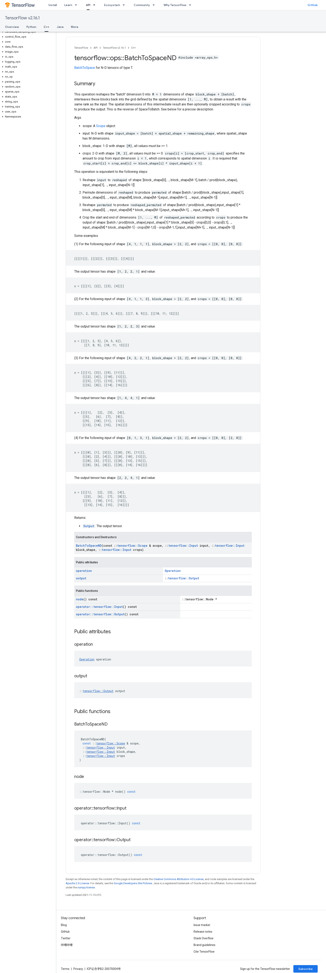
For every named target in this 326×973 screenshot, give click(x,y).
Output (88, 526)
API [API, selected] (88, 5)
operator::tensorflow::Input (99, 607)
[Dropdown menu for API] (95, 5)
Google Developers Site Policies (133, 883)
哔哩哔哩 (67, 945)
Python (31, 27)
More (74, 27)
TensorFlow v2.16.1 (22, 18)
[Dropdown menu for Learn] (77, 5)
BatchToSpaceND (89, 546)
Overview (12, 27)
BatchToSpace (84, 68)
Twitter (65, 938)
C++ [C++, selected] (46, 27)
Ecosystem (112, 5)
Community (142, 5)
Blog (64, 925)
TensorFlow (81, 47)
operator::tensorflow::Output (100, 614)
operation (84, 571)
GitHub (312, 5)
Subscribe (305, 969)
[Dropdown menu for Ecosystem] (125, 5)
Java (60, 27)
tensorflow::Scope (132, 546)
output (81, 578)
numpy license (86, 887)
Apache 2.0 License (77, 883)
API (96, 47)
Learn (68, 5)
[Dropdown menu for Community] (155, 5)
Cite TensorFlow (204, 951)
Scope (100, 126)
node (79, 599)
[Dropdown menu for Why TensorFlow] (191, 5)
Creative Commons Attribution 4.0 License (178, 879)
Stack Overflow (204, 938)
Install (52, 5)
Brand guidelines (204, 945)
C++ (133, 47)
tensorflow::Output (183, 578)
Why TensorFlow (175, 5)
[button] (27, 31)
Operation (173, 571)
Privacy (78, 969)
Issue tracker (202, 925)
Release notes (203, 931)
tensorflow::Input (183, 546)
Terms (65, 969)
